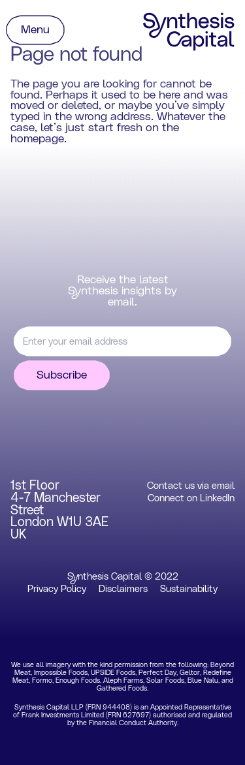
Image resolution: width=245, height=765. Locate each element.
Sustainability (189, 589)
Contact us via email (191, 486)
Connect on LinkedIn (191, 498)
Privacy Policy (56, 589)
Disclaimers (123, 589)
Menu (35, 30)
